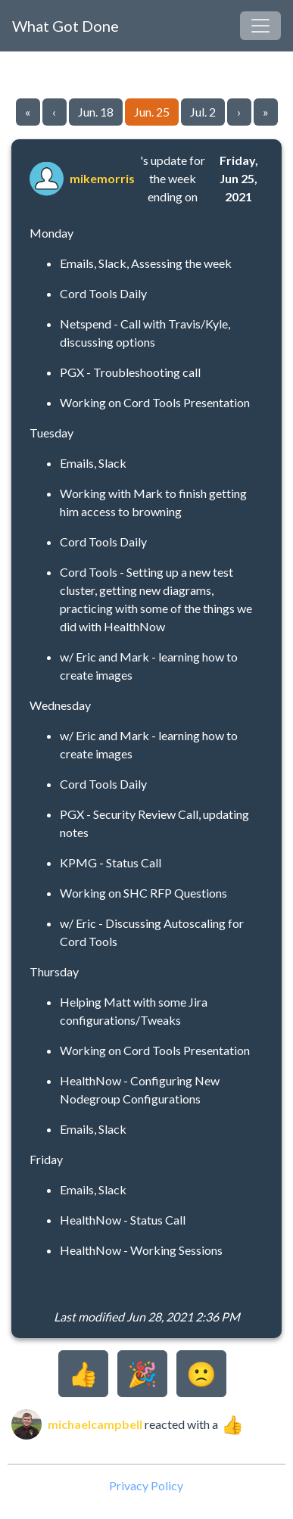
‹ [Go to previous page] (54, 111)
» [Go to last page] (266, 111)
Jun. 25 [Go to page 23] (152, 111)
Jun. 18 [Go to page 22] (96, 111)
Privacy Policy (146, 1485)
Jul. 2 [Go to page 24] (203, 111)
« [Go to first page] (27, 111)
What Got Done (65, 26)
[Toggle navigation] (260, 25)
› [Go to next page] (239, 111)
